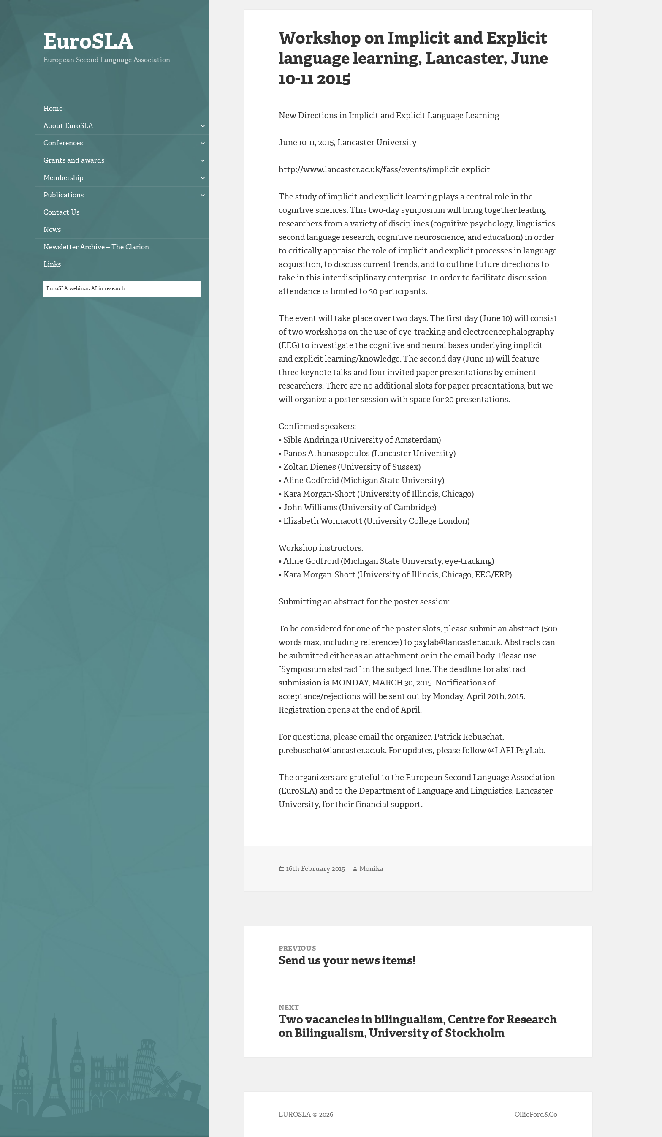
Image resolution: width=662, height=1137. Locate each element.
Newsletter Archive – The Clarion (96, 246)
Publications (63, 194)
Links (52, 264)
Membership (63, 177)
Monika (371, 868)
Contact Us (61, 212)
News (52, 229)
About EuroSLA (68, 125)
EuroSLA (88, 41)
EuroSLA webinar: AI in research (85, 288)
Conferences (63, 143)
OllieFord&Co (536, 1114)
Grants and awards (73, 160)
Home (52, 108)
